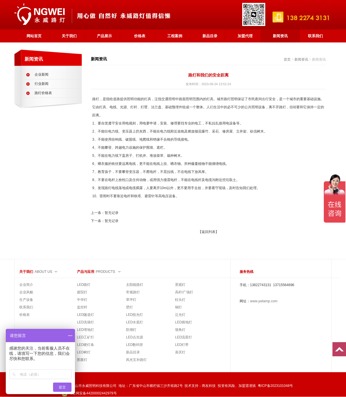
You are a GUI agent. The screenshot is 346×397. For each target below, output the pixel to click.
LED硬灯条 (85, 345)
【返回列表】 (208, 232)
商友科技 (209, 386)
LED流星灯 (183, 337)
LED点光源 (134, 337)
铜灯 (178, 307)
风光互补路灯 (136, 360)
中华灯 (82, 300)
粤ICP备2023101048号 (275, 386)
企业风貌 (26, 292)
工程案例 (174, 36)
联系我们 (315, 36)
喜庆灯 (180, 352)
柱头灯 (180, 300)
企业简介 (26, 285)
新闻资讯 (280, 36)
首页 (287, 59)
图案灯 (82, 360)
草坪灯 (131, 300)
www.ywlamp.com (263, 301)
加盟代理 (245, 36)
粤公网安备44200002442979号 (89, 393)
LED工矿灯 (85, 337)
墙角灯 (180, 330)
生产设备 (26, 300)
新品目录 (209, 36)
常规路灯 (133, 292)
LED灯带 (182, 345)
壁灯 (129, 307)
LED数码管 (134, 345)
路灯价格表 (43, 93)
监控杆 (82, 307)
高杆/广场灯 (184, 292)
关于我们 (69, 36)
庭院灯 (82, 292)
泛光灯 (180, 315)
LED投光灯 (134, 315)
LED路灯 (84, 285)
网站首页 (34, 36)
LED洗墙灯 (85, 322)
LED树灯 (84, 352)
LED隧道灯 (85, 315)
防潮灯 (131, 330)
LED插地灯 (183, 322)
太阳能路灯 (134, 285)
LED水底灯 (134, 322)
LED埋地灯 (85, 330)
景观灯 (180, 285)
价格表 (139, 36)
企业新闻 (41, 74)
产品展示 (104, 36)
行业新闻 (41, 84)
